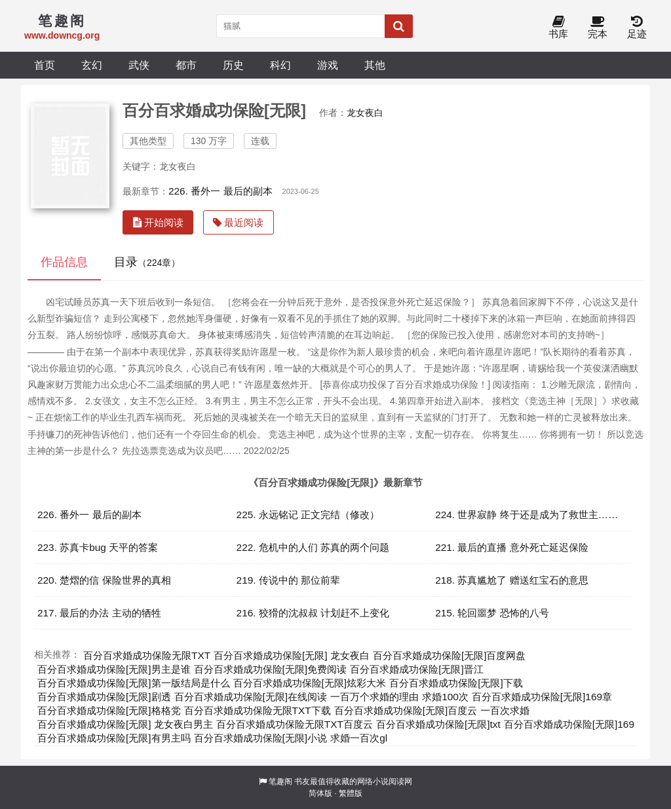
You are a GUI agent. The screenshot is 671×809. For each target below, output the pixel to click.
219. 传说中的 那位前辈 (289, 580)
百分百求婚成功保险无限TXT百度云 (294, 724)
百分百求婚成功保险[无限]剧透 (104, 696)
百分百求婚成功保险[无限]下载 (456, 682)
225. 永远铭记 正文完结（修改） (308, 514)
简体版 (320, 793)
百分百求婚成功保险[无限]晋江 (417, 669)
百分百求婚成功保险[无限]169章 (542, 696)
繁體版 (350, 793)
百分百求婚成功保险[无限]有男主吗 (114, 737)
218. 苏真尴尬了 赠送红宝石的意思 (511, 580)
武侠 (138, 65)
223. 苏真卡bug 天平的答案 (97, 547)
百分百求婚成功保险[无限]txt (438, 724)
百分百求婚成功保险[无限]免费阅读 (270, 669)
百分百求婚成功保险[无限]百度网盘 (449, 655)
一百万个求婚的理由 (374, 696)
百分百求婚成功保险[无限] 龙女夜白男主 (125, 724)
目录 (147, 262)
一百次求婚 (504, 710)
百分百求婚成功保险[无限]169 (569, 724)
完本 (597, 27)
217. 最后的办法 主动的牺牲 (99, 612)
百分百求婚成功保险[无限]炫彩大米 (310, 682)
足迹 (637, 27)
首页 (44, 65)
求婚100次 (445, 696)
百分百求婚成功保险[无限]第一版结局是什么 (133, 682)
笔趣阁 (280, 781)
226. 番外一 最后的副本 (220, 191)
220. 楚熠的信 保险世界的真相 (104, 580)
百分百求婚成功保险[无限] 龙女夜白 (292, 655)
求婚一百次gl (358, 737)
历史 (233, 65)
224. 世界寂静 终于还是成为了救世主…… (526, 514)
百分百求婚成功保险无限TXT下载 (257, 710)
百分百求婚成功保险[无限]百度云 (406, 710)
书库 (558, 27)
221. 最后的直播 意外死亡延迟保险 (511, 547)
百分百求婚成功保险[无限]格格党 (109, 710)
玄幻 (91, 65)
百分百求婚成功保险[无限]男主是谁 (114, 669)
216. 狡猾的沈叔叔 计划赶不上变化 (313, 612)
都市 (186, 65)
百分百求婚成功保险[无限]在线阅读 (251, 696)
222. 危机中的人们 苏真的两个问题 (313, 547)
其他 (374, 65)
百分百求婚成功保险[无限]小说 (261, 737)
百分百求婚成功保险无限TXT (146, 655)
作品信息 (64, 262)
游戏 (327, 65)
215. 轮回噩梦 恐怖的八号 (492, 612)
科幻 (280, 65)
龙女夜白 (365, 112)
